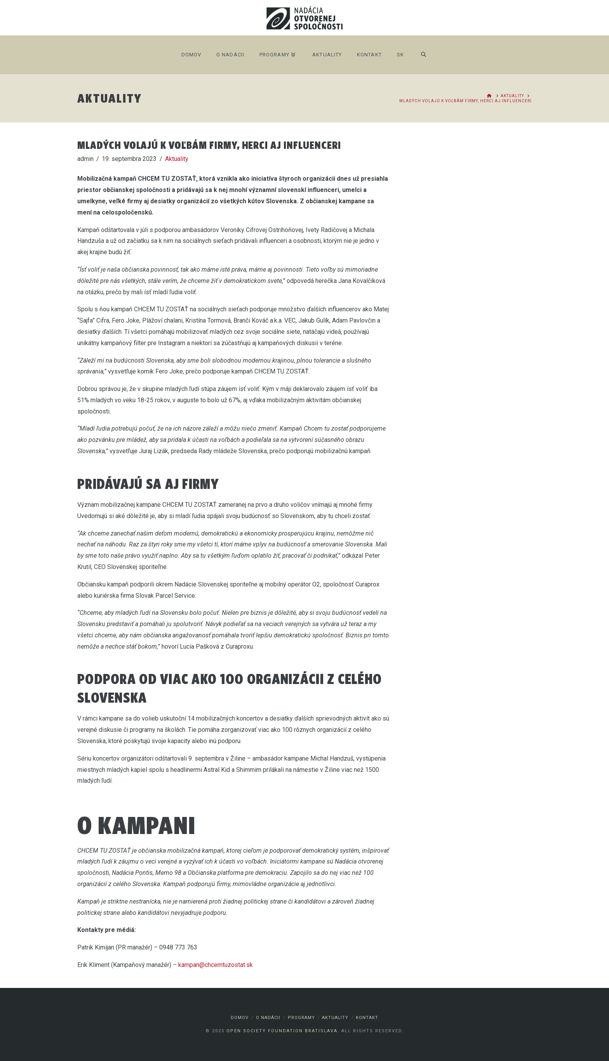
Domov (240, 1017)
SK (400, 55)
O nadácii (268, 1017)
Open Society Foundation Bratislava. (282, 1030)
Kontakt (367, 1017)
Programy (301, 1017)
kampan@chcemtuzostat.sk (215, 965)
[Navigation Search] (423, 54)
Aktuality (176, 158)
